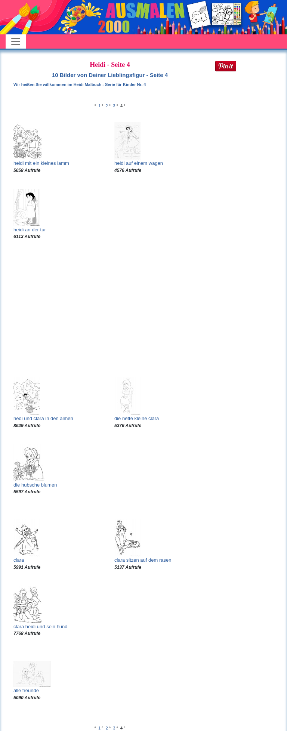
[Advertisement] (109, 308)
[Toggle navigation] (16, 41)
